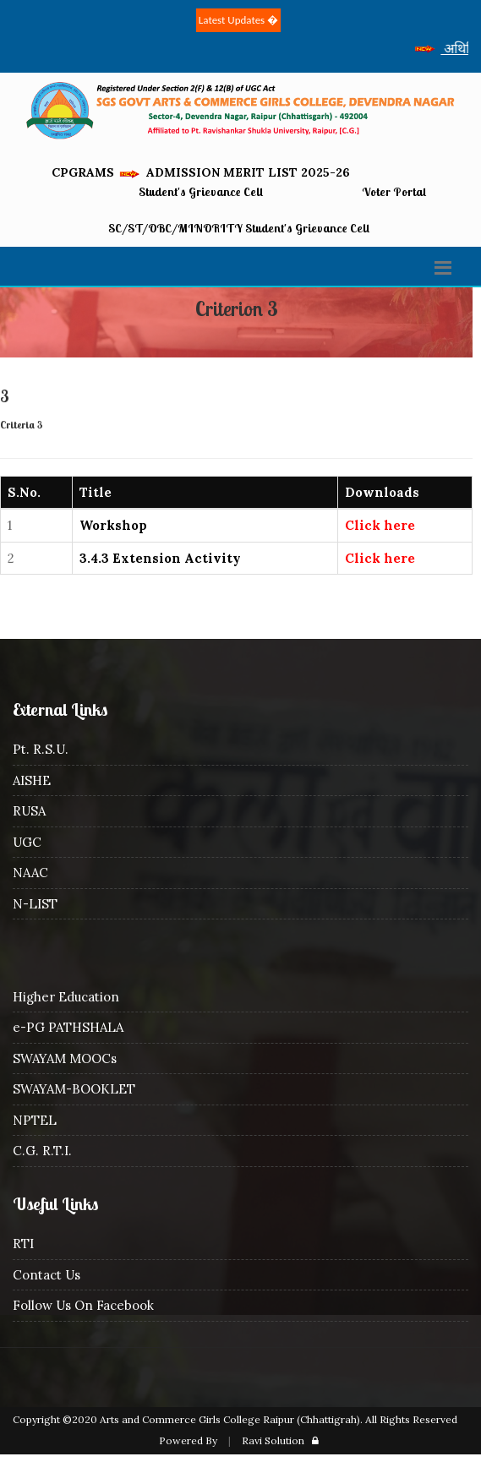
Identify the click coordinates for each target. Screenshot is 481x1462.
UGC (27, 842)
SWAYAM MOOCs (65, 1058)
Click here (380, 525)
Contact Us (46, 1275)
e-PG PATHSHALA (68, 1027)
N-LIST (35, 904)
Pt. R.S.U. (40, 749)
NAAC (30, 873)
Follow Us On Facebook (83, 1305)
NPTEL (35, 1120)
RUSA (29, 811)
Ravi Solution (273, 1440)
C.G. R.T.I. (42, 1151)
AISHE (32, 780)
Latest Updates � (238, 20)
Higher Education (66, 997)
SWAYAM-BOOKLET (74, 1089)
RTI (23, 1244)
